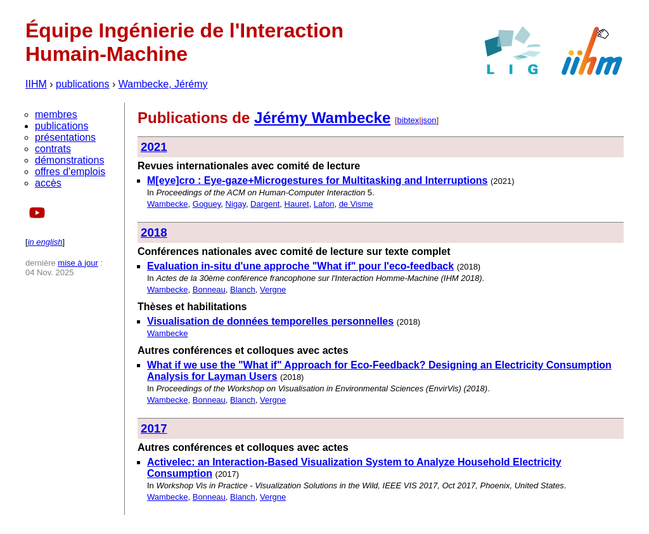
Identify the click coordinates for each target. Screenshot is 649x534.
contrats (53, 148)
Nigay (236, 204)
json (429, 120)
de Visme (356, 204)
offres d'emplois (70, 171)
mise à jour (78, 263)
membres (56, 114)
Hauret (297, 204)
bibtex (408, 120)
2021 (154, 146)
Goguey (207, 204)
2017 (154, 428)
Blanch (242, 289)
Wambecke (167, 204)
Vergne (273, 289)
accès (48, 183)
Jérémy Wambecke (322, 117)
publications (83, 84)
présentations (65, 137)
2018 (154, 232)
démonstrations (69, 160)
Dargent (265, 204)
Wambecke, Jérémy (163, 84)
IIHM (36, 84)
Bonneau (209, 289)
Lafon (324, 204)
